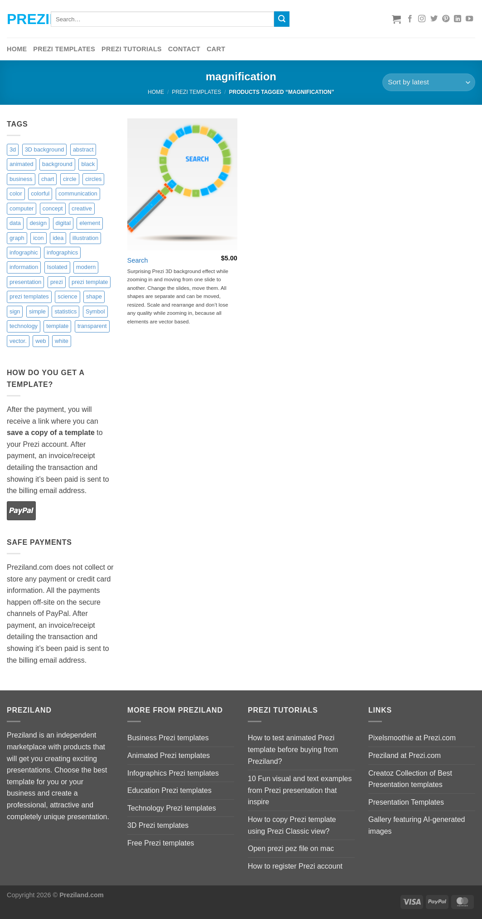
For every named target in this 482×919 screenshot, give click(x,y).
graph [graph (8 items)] (17, 238)
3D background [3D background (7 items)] (44, 149)
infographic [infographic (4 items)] (24, 252)
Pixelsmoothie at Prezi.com (412, 738)
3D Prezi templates (157, 825)
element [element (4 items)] (89, 223)
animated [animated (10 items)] (22, 164)
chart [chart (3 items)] (47, 179)
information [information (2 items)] (24, 267)
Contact (184, 49)
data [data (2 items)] (15, 223)
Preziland (22, 19)
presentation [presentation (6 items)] (25, 282)
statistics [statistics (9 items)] (65, 311)
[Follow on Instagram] (421, 19)
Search (137, 260)
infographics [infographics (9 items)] (62, 252)
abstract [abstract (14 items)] (83, 149)
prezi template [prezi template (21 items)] (90, 282)
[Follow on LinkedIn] (457, 19)
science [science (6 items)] (67, 296)
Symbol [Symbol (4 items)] (95, 311)
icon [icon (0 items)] (38, 238)
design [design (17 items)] (38, 223)
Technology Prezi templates (171, 808)
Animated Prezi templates (168, 755)
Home (17, 49)
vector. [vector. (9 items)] (18, 340)
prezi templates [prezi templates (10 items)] (29, 296)
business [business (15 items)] (21, 179)
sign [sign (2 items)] (15, 311)
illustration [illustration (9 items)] (85, 238)
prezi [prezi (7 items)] (56, 282)
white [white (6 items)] (61, 340)
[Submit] (281, 19)
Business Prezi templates (168, 738)
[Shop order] (428, 82)
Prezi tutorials (131, 49)
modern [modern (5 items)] (86, 267)
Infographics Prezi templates (173, 773)
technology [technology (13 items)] (24, 326)
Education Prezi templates (169, 790)
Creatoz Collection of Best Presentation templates (410, 779)
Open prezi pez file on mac (291, 848)
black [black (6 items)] (88, 164)
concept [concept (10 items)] (53, 208)
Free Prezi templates (160, 843)
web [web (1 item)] (40, 340)
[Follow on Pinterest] (445, 19)
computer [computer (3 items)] (22, 208)
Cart (216, 49)
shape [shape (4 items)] (94, 296)
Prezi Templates (64, 49)
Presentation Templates (406, 802)
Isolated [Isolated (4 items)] (57, 267)
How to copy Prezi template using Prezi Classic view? (292, 825)
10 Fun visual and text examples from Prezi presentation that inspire (300, 790)
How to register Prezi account (295, 866)
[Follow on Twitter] (434, 19)
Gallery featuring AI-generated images (416, 825)
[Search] (182, 184)
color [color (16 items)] (16, 193)
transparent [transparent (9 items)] (92, 326)
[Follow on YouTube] (469, 19)
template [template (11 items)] (57, 326)
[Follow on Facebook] (410, 19)
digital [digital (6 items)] (63, 223)
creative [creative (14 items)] (82, 208)
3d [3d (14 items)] (13, 149)
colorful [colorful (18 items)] (40, 193)
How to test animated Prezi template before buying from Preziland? (293, 749)
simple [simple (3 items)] (37, 311)
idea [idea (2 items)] (58, 238)
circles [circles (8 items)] (93, 179)
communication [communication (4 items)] (77, 193)
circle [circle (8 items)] (70, 179)
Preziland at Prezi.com (404, 755)
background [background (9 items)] (57, 164)
